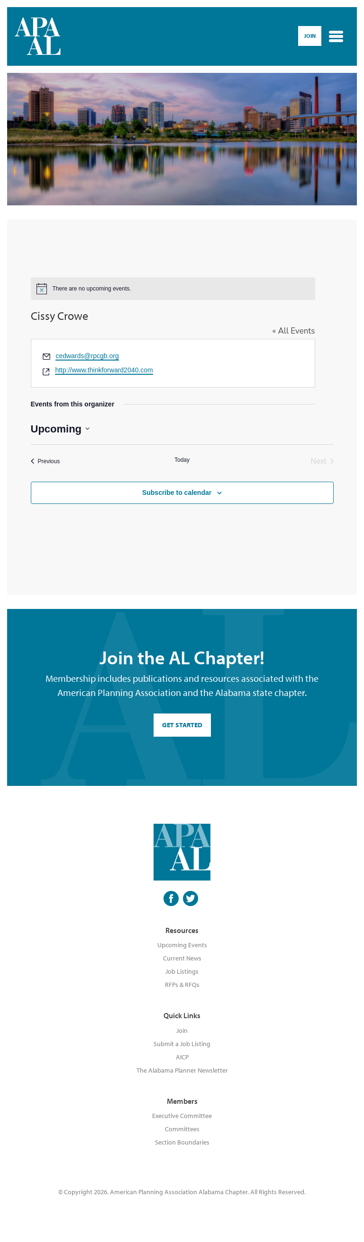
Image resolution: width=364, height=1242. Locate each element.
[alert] (173, 288)
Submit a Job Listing (182, 1043)
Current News (182, 958)
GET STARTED (182, 725)
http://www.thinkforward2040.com (104, 370)
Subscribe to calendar (176, 492)
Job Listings (182, 971)
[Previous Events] (45, 461)
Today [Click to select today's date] (182, 460)
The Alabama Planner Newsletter (182, 1070)
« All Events (294, 331)
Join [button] (310, 35)
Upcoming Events (182, 945)
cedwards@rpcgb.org (86, 356)
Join (182, 1030)
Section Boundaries (182, 1142)
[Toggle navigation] (336, 36)
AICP (182, 1057)
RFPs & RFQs (182, 984)
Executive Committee (182, 1115)
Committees (182, 1129)
